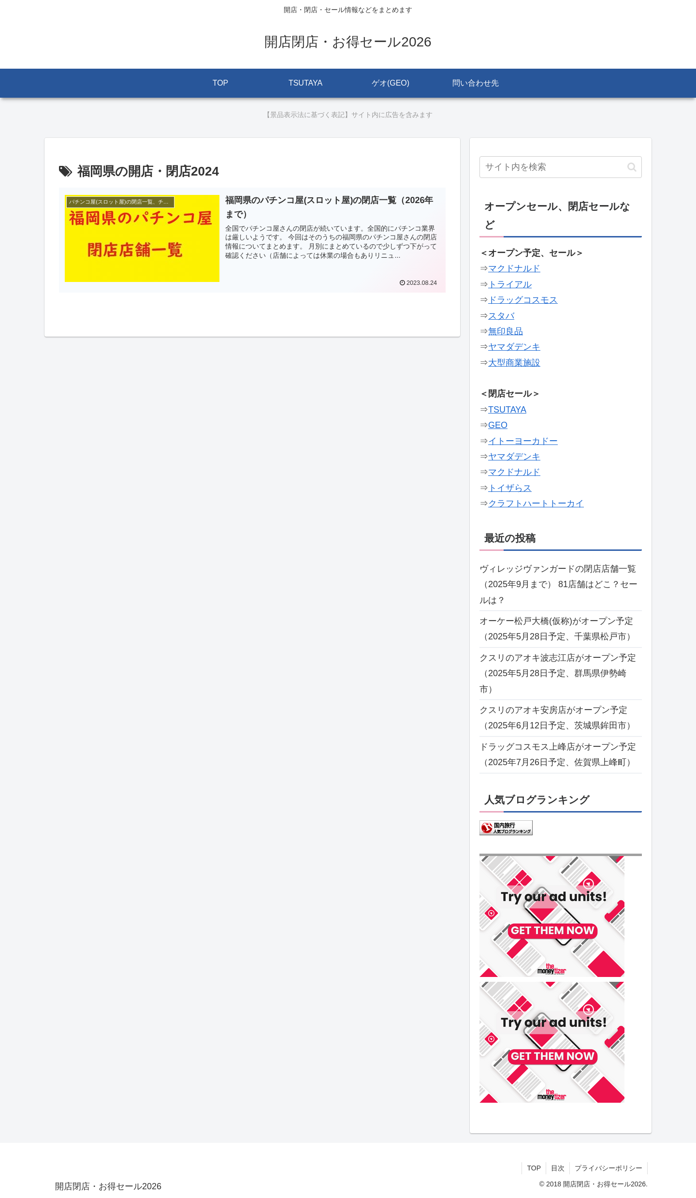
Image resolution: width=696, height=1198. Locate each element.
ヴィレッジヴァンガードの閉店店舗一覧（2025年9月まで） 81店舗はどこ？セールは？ (558, 584)
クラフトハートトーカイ (536, 503)
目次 (558, 1168)
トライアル (510, 284)
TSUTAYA (507, 409)
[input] (560, 167)
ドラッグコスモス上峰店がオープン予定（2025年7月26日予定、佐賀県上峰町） (557, 754)
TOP (534, 1168)
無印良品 (505, 331)
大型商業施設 (514, 363)
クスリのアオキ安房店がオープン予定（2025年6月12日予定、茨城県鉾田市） (557, 717)
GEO (498, 425)
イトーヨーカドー (523, 441)
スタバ (501, 316)
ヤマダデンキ (514, 347)
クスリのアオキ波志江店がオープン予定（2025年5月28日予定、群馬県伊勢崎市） (557, 673)
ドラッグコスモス (523, 300)
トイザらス (510, 488)
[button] (632, 167)
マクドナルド (514, 268)
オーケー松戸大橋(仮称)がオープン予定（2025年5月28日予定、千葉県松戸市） (557, 628)
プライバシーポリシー (608, 1168)
